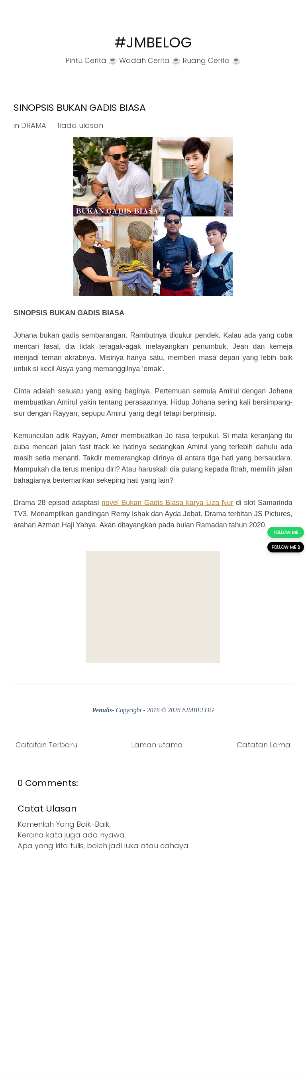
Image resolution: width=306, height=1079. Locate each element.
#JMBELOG (153, 42)
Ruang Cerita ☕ (211, 60)
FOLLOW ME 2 (285, 547)
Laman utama (157, 745)
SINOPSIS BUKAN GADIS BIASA (80, 107)
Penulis (102, 710)
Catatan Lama (263, 745)
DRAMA (33, 125)
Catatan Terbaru (46, 745)
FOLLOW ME (285, 532)
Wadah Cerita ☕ (149, 60)
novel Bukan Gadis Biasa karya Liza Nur (167, 503)
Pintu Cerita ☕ (91, 60)
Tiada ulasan (79, 125)
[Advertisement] (153, 607)
